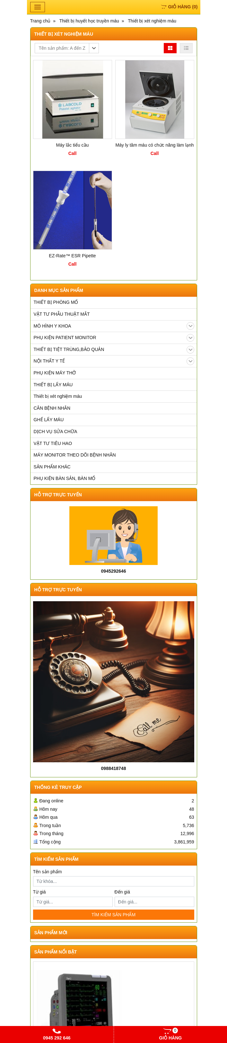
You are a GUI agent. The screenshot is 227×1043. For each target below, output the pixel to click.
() (179, 6)
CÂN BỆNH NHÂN (52, 408)
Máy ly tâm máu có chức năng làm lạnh (154, 145)
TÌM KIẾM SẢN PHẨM (113, 914)
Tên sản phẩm (47, 871)
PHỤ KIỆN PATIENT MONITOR (114, 338)
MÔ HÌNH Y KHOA (114, 326)
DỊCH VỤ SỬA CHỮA (55, 431)
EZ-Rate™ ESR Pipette (72, 255)
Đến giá (122, 891)
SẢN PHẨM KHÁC (52, 466)
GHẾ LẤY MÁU (49, 419)
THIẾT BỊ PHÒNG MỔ (56, 302)
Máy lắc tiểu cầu (72, 145)
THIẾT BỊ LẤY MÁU (53, 384)
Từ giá (39, 891)
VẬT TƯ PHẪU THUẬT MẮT (62, 314)
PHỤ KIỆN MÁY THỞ (55, 372)
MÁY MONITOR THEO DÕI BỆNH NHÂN (75, 454)
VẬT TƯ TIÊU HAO (53, 443)
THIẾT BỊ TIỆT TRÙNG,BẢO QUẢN (114, 350)
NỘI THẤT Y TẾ (114, 361)
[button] (67, 48)
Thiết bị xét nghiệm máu (58, 396)
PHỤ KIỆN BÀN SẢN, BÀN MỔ (65, 478)
